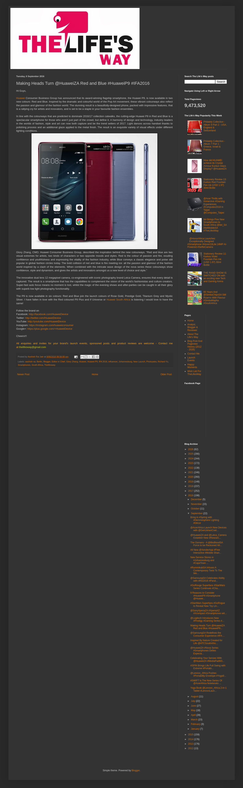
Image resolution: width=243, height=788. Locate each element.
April (193, 715)
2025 (191, 453)
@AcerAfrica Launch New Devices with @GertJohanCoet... (208, 529)
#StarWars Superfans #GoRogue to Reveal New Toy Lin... (207, 604)
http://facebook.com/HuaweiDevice (48, 314)
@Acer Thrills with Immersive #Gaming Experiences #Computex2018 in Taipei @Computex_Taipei (214, 205)
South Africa (37, 365)
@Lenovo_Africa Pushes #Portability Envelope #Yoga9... (208, 674)
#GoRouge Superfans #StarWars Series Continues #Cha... (207, 586)
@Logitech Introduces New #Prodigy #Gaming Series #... (207, 619)
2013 (191, 743)
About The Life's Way (193, 335)
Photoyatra (151, 361)
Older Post (166, 374)
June (194, 705)
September (197, 513)
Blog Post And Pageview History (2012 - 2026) (195, 345)
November (196, 504)
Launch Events (191, 359)
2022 (191, 467)
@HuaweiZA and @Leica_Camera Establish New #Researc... (208, 536)
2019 (191, 481)
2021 (191, 472)
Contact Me (194, 353)
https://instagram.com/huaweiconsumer (51, 325)
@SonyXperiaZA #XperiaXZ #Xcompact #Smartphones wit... (208, 612)
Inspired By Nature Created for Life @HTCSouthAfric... (206, 641)
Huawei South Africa (118, 299)
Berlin (39, 361)
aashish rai (30, 361)
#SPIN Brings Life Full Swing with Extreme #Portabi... (207, 667)
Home (95, 374)
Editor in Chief (58, 361)
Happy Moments (192, 366)
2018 (191, 486)
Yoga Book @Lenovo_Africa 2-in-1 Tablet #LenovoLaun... (208, 689)
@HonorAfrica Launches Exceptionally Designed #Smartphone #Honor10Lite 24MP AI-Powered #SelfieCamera (207, 242)
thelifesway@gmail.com (32, 347)
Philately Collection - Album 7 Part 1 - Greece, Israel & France (214, 145)
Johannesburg (125, 361)
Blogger (47, 361)
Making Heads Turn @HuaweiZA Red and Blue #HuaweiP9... (207, 627)
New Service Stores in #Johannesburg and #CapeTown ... (202, 560)
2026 (191, 449)
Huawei (21, 98)
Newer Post (23, 374)
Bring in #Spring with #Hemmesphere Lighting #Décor (204, 520)
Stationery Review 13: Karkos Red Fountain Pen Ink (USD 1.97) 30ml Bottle (214, 183)
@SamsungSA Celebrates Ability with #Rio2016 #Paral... (207, 579)
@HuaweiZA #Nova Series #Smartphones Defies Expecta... (204, 650)
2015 (191, 734)
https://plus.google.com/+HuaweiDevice (49, 328)
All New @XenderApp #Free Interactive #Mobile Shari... (205, 551)
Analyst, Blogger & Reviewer (193, 327)
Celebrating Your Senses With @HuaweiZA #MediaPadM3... (207, 659)
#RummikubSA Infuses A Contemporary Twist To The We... (206, 570)
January (195, 728)
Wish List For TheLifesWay (194, 372)
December (196, 499)
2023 (191, 463)
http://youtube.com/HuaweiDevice (47, 321)
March (194, 719)
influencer (112, 361)
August (195, 696)
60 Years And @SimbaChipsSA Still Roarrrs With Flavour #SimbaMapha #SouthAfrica (214, 298)
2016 (191, 495)
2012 (191, 748)
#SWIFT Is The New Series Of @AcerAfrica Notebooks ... (206, 682)
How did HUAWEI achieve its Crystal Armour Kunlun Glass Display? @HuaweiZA (214, 164)
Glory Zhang (72, 361)
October (195, 508)
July (193, 701)
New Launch (139, 361)
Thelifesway (49, 365)
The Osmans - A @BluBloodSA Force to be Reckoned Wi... (206, 544)
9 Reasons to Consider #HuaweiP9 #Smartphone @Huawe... (205, 595)
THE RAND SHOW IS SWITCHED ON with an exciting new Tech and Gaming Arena (214, 277)
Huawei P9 (92, 361)
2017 (191, 491)
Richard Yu (163, 361)
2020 (191, 477)
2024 (191, 458)
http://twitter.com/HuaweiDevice (43, 317)
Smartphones (24, 365)
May (193, 710)
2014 (191, 739)
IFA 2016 (103, 361)
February (196, 724)
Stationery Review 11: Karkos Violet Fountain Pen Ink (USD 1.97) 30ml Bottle (214, 259)
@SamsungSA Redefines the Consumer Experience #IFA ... (207, 634)
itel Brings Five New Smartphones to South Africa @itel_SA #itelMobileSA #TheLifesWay (215, 225)
